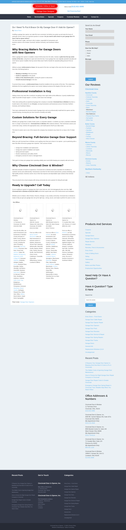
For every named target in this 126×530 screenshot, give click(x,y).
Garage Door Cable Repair (93, 319)
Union (88, 173)
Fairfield (52, 244)
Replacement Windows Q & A (94, 349)
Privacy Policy (72, 525)
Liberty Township (91, 146)
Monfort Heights (91, 111)
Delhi (15, 280)
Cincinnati (89, 95)
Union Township (91, 165)
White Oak (89, 120)
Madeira (16, 254)
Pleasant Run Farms (92, 116)
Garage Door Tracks (91, 340)
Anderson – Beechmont (44, 500)
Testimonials (89, 259)
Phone (87, 41)
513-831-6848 (89, 457)
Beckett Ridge (90, 126)
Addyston (16, 260)
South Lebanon (50, 264)
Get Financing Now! (73, 11)
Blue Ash (22, 246)
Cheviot (16, 248)
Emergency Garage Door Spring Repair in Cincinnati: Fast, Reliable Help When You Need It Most (98, 387)
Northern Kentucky (93, 169)
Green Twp (20, 280)
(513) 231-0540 (90, 423)
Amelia (88, 161)
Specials (88, 232)
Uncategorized (89, 352)
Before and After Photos (92, 265)
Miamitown (16, 288)
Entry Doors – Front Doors (93, 316)
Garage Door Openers (27, 302)
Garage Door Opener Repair (94, 322)
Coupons (88, 229)
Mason (53, 256)
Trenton (88, 136)
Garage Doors (89, 235)
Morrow (88, 155)
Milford (22, 294)
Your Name (89, 29)
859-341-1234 (89, 447)
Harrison (16, 252)
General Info (89, 346)
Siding (87, 256)
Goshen (55, 266)
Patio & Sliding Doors (92, 253)
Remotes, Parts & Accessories (94, 247)
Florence (64, 232)
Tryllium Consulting (69, 527)
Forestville (89, 103)
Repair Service (89, 241)
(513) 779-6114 (90, 435)
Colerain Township (92, 97)
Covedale (89, 99)
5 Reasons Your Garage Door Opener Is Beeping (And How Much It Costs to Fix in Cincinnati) (98, 365)
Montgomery (22, 254)
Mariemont (16, 256)
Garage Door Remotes (92, 331)
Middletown (89, 132)
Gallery (87, 262)
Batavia (88, 163)
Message (88, 59)
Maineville (48, 260)
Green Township (91, 105)
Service (89, 50)
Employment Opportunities (93, 268)
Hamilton (89, 130)
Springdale (89, 118)
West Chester (90, 138)
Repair (88, 53)
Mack (88, 107)
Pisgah (88, 134)
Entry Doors (89, 250)
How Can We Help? (91, 48)
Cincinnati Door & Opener (56, 525)
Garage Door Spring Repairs (94, 337)
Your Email (88, 35)
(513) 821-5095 (40, 1)
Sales (88, 56)
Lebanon (53, 254)
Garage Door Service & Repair (94, 334)
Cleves (15, 264)
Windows (88, 244)
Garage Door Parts (91, 328)
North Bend (17, 272)
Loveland (48, 256)
